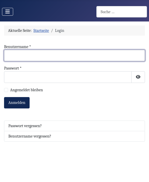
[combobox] (121, 11)
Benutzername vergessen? (29, 136)
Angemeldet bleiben (26, 90)
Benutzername (17, 46)
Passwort (13, 68)
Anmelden (16, 102)
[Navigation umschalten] (7, 12)
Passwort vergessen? (25, 126)
